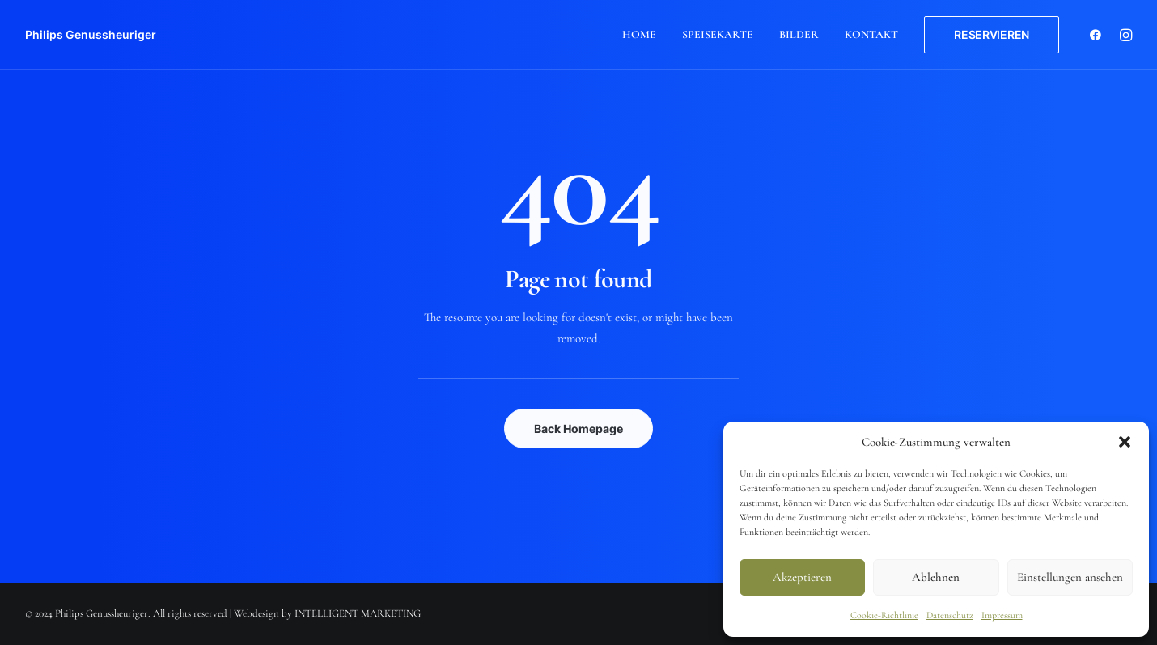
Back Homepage (578, 428)
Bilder (799, 34)
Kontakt (871, 34)
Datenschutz (949, 615)
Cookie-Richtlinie (884, 615)
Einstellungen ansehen (1070, 577)
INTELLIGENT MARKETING (358, 613)
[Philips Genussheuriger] (90, 34)
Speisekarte (717, 34)
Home (639, 34)
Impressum (1002, 615)
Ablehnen (936, 577)
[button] (1125, 442)
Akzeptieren (802, 577)
